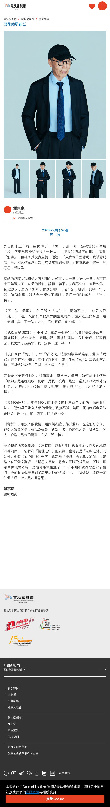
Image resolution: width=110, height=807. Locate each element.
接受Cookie (55, 799)
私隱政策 (64, 773)
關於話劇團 (28, 18)
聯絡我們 (13, 736)
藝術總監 (44, 18)
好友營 (12, 723)
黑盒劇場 (13, 700)
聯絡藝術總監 (23, 218)
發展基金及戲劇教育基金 (23, 753)
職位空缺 (13, 730)
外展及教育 (15, 707)
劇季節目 (13, 688)
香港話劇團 (10, 18)
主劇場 (12, 694)
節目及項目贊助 (17, 746)
